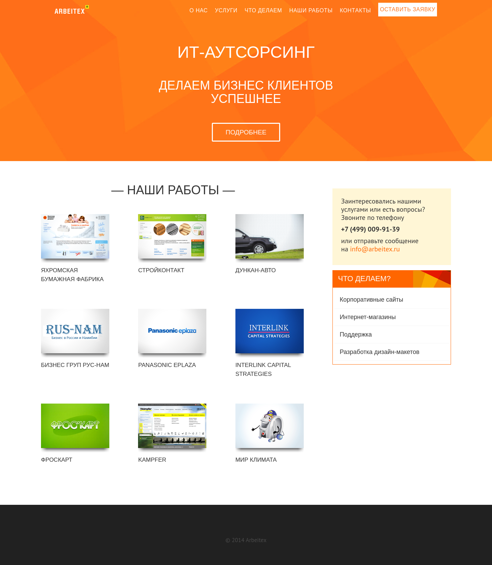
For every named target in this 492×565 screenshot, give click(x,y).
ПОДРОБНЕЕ (246, 132)
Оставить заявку (407, 9)
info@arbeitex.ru (375, 249)
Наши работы (311, 10)
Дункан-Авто (255, 270)
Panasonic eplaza (167, 365)
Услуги (226, 10)
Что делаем (263, 10)
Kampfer (152, 460)
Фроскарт (56, 460)
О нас (199, 10)
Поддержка (356, 334)
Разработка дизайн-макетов (379, 352)
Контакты (355, 10)
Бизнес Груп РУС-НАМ (75, 365)
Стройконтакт (161, 270)
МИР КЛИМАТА (256, 460)
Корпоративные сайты (371, 299)
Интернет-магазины (368, 317)
